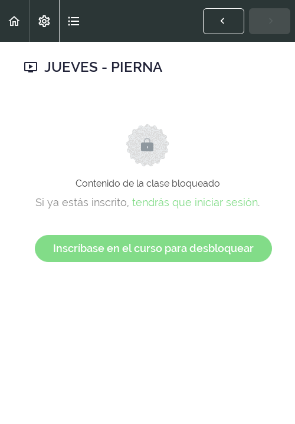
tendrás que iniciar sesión (195, 202)
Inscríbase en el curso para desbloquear (153, 248)
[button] (15, 21)
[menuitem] (44, 21)
